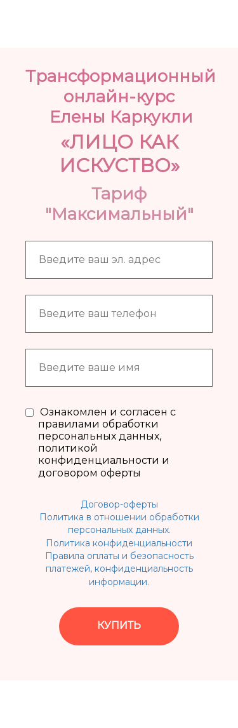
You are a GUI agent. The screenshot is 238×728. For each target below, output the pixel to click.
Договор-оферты (119, 504)
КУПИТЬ (119, 625)
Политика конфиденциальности (119, 543)
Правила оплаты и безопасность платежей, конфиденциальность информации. (119, 569)
